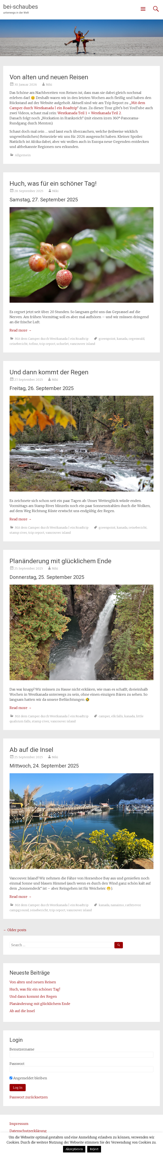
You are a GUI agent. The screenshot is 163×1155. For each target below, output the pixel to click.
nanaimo (117, 905)
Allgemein (23, 155)
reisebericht (19, 344)
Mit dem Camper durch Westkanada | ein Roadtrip (52, 339)
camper (104, 716)
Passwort (17, 1064)
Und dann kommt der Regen (49, 372)
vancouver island (82, 344)
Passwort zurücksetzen (29, 1097)
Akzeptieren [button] (74, 1149)
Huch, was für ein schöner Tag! (53, 183)
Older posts (14, 930)
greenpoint (107, 339)
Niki (49, 84)
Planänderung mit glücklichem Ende (60, 561)
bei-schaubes (20, 6)
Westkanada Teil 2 (106, 113)
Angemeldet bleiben (28, 1078)
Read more (21, 330)
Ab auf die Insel (31, 749)
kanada (122, 339)
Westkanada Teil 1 (72, 113)
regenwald (136, 339)
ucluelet (63, 344)
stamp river (18, 533)
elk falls (117, 716)
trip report (47, 344)
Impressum (19, 1124)
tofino (33, 344)
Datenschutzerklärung (28, 1131)
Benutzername (22, 1049)
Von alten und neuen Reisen (49, 77)
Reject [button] (94, 1149)
